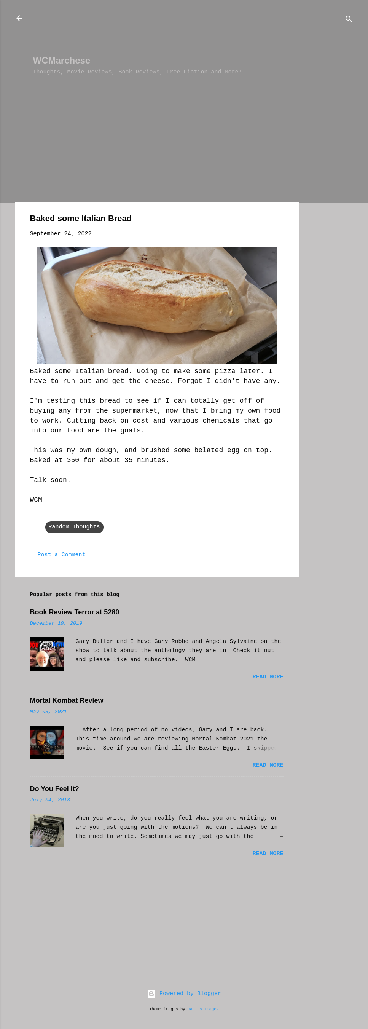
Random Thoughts (74, 527)
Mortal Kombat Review (67, 700)
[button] (279, 220)
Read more (267, 677)
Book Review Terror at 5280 (74, 612)
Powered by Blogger (184, 994)
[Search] (349, 20)
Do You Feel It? (54, 789)
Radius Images (203, 1009)
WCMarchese (62, 60)
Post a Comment (62, 555)
